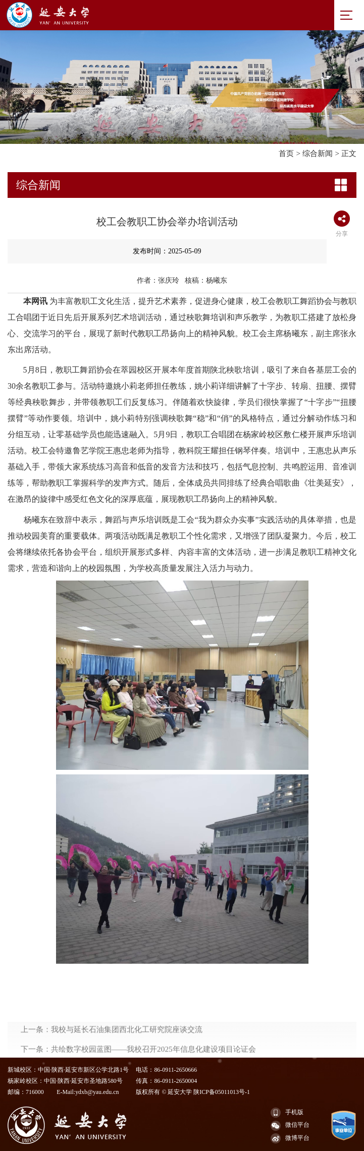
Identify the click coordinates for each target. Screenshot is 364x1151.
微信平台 (290, 1126)
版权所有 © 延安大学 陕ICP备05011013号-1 (192, 1091)
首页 (286, 153)
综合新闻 (317, 153)
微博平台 (290, 1138)
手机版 (287, 1113)
